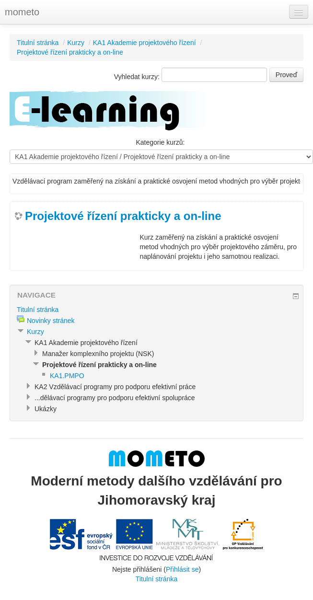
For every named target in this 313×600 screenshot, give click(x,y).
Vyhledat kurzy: (138, 77)
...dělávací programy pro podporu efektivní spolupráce (115, 398)
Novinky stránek (51, 320)
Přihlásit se (182, 569)
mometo (22, 12)
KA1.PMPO (67, 376)
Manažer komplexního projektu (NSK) (98, 354)
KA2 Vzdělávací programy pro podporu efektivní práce (115, 387)
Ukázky (46, 409)
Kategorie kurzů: (160, 142)
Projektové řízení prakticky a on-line (70, 52)
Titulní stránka (37, 42)
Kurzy (75, 42)
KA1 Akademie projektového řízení (144, 42)
